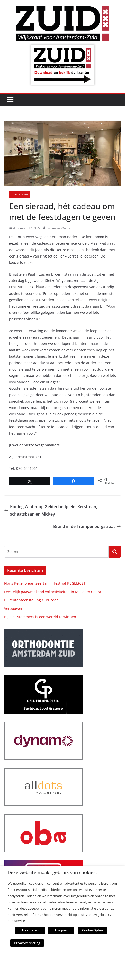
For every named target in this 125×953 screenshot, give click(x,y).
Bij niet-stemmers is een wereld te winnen (40, 616)
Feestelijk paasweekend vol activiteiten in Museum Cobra (52, 591)
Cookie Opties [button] (92, 930)
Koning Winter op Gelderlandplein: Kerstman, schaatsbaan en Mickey (50, 510)
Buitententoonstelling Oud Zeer (31, 600)
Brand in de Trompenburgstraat (87, 526)
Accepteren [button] (30, 930)
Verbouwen (13, 608)
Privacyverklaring (27, 943)
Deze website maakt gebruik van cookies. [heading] (52, 872)
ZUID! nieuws (19, 194)
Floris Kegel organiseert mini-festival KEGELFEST (45, 583)
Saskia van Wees (58, 228)
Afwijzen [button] (61, 930)
